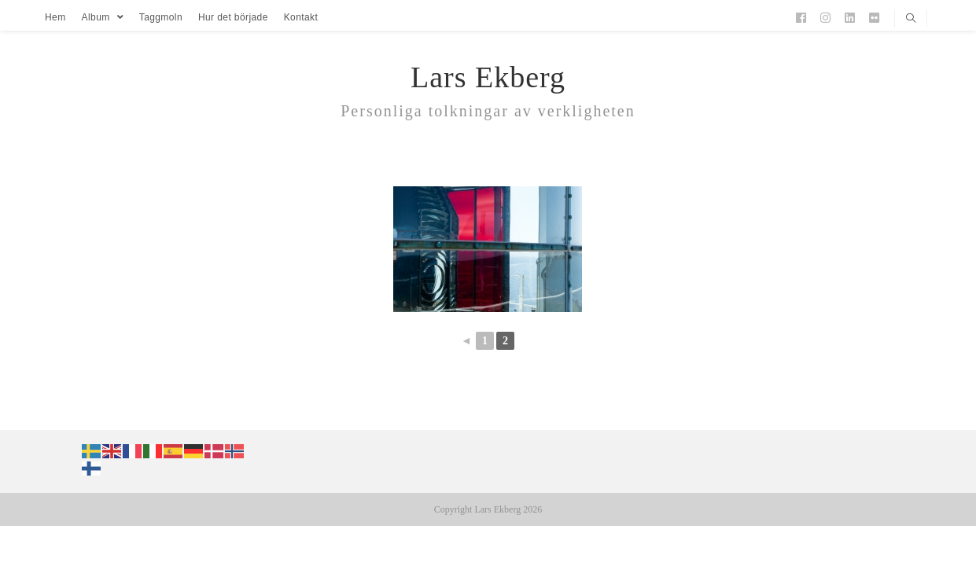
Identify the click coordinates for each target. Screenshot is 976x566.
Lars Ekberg (488, 77)
